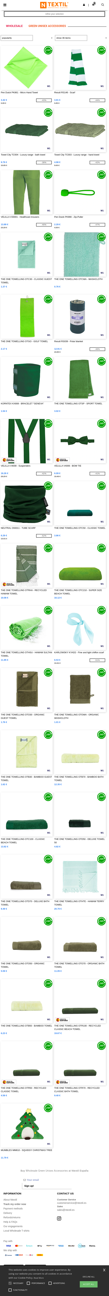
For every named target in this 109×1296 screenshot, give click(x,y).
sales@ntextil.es (65, 1210)
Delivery (7, 1213)
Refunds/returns (12, 1217)
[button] (84, 4)
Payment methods (13, 1208)
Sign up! (29, 1186)
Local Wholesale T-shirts (16, 1230)
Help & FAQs (10, 1221)
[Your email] (47, 1180)
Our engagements (13, 1226)
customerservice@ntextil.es (71, 1203)
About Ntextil (10, 1199)
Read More (39, 1278)
